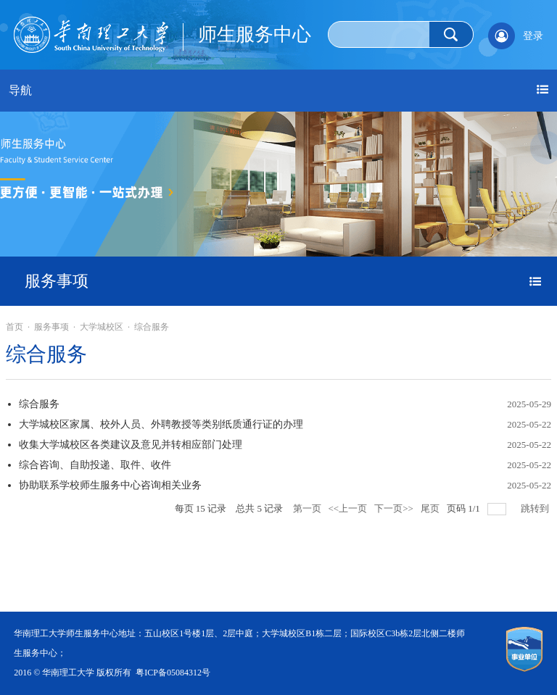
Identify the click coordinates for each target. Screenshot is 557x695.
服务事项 (51, 327)
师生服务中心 (254, 34)
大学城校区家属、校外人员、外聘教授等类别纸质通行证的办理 (161, 424)
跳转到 (536, 508)
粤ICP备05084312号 (173, 672)
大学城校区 (101, 327)
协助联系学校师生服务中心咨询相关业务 (110, 485)
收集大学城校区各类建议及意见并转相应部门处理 (130, 444)
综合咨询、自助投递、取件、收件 (95, 464)
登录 (533, 35)
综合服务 (151, 327)
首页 (14, 327)
